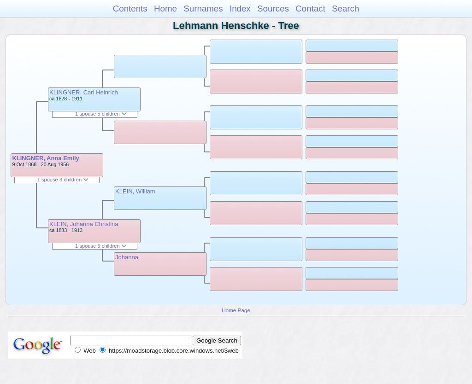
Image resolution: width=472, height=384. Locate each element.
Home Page (236, 310)
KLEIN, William (135, 191)
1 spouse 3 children (63, 179)
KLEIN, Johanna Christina (83, 224)
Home (165, 8)
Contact (310, 8)
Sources (273, 8)
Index (240, 8)
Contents (130, 8)
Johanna (126, 257)
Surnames (203, 8)
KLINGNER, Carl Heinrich (83, 92)
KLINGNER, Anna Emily (45, 158)
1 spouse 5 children (101, 113)
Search (345, 8)
